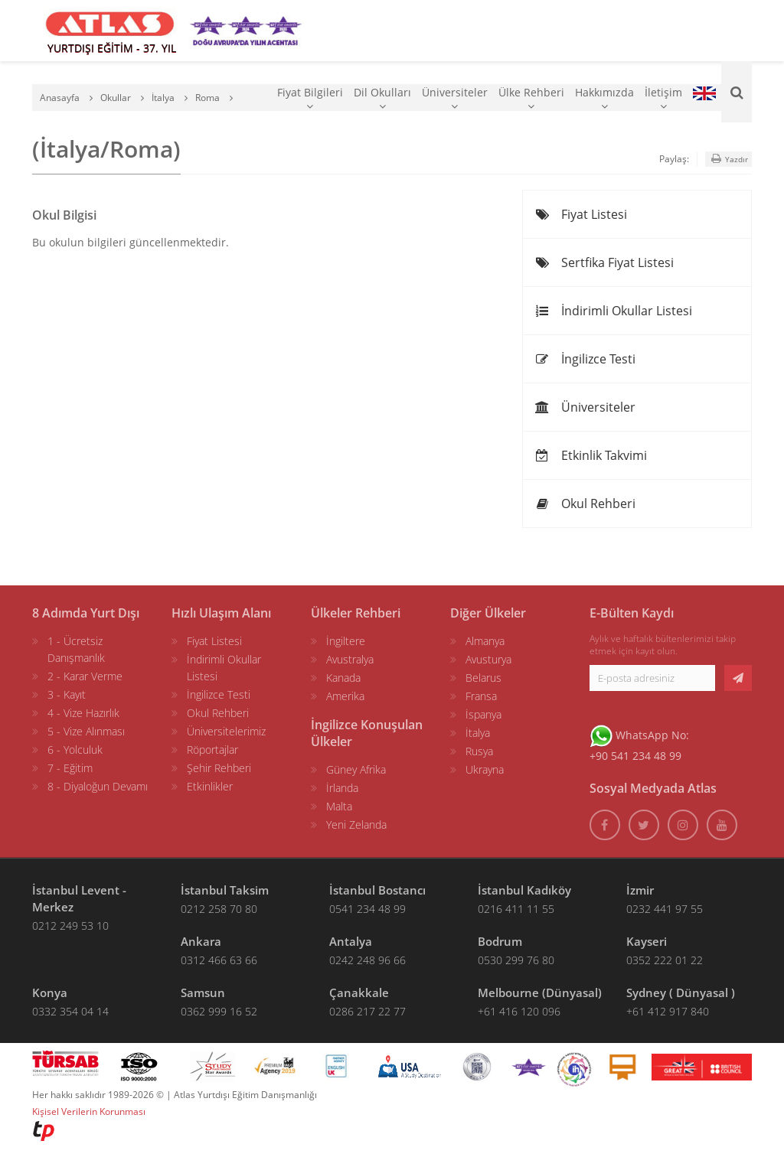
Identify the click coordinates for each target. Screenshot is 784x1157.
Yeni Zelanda (356, 824)
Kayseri (646, 941)
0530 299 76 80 (516, 960)
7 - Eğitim (70, 768)
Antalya (350, 941)
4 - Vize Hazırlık (83, 713)
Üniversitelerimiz (226, 731)
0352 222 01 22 (664, 960)
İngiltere (345, 641)
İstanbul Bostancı (377, 890)
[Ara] (736, 91)
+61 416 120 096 (519, 1011)
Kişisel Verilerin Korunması (88, 1111)
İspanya (483, 714)
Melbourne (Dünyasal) (540, 992)
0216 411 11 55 (516, 908)
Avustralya (350, 659)
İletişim (663, 98)
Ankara (201, 941)
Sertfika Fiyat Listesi (604, 262)
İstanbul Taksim (225, 890)
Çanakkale (359, 992)
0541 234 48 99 (367, 908)
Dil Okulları (382, 98)
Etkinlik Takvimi (590, 455)
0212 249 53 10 (70, 925)
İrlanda (342, 788)
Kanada (343, 677)
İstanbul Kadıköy (524, 890)
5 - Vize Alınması (86, 731)
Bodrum (500, 941)
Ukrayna (485, 769)
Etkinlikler (210, 786)
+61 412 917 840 (667, 1011)
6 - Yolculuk (75, 749)
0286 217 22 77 (367, 1011)
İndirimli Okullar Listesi (613, 310)
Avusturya (488, 659)
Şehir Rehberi (219, 768)
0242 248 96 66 (367, 960)
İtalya (478, 732)
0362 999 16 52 (219, 1011)
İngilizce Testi (584, 358)
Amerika (345, 696)
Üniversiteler (455, 98)
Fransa (481, 696)
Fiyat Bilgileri (310, 98)
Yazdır (728, 159)
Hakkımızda (604, 98)
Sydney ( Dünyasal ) (680, 992)
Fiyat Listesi (580, 214)
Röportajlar (212, 749)
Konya (49, 992)
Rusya (479, 751)
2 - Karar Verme (84, 676)
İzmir (640, 890)
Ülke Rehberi (531, 98)
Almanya (485, 641)
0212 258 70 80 (219, 908)
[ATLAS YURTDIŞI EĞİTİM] (110, 30)
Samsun (203, 992)
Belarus (483, 677)
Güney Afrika (356, 769)
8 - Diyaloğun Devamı (97, 786)
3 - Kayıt (66, 694)
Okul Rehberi (584, 503)
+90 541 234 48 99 (635, 755)
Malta (339, 806)
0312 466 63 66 (219, 960)
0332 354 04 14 (70, 1011)
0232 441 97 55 (664, 908)
